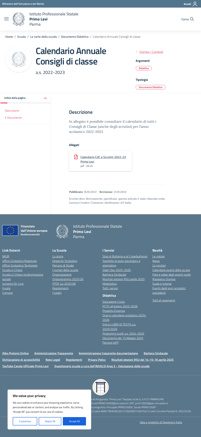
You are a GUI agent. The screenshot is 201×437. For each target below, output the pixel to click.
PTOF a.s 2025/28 (64, 283)
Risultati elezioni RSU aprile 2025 (123, 279)
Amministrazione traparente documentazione (108, 353)
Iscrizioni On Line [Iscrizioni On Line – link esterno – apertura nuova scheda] (13, 283)
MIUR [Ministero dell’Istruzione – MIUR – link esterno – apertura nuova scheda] (5, 256)
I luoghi (56, 292)
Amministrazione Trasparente (53, 353)
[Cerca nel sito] (187, 19)
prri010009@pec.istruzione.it (151, 403)
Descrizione (12, 110)
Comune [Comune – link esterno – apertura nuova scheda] (7, 292)
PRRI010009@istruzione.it (113, 403)
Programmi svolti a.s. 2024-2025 (123, 333)
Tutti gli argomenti (163, 300)
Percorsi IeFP (110, 342)
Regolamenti (60, 288)
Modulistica (109, 283)
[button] (25, 98)
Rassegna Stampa (163, 279)
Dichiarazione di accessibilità (21, 359)
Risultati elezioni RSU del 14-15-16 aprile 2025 (142, 359)
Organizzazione (62, 274)
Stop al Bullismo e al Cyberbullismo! (124, 256)
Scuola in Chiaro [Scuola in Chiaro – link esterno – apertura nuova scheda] (12, 270)
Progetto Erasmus (113, 310)
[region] (49, 409)
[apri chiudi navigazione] (6, 19)
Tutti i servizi (110, 288)
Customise (25, 421)
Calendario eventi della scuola (171, 270)
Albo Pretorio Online (15, 353)
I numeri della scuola (65, 270)
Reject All (50, 421)
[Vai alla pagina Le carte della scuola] (43, 36)
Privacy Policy (97, 359)
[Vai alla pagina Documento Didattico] (74, 36)
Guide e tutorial (162, 283)
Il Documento (13, 117)
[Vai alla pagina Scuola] (21, 36)
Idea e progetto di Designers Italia (161, 422)
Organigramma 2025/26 (67, 279)
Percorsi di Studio (63, 265)
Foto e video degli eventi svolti (171, 274)
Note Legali (53, 359)
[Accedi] (191, 4)
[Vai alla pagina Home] (9, 36)
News (156, 261)
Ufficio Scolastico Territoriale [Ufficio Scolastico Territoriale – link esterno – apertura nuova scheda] (19, 265)
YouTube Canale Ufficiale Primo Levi (25, 366)
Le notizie (158, 256)
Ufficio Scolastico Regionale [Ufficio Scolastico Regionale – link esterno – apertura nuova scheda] (19, 261)
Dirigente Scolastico (64, 261)
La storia (57, 256)
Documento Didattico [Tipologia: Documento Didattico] (150, 87)
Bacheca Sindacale (114, 274)
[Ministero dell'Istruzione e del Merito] (23, 4)
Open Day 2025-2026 (116, 270)
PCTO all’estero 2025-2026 (120, 306)
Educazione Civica (113, 301)
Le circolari (159, 265)
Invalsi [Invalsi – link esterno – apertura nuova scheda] (6, 288)
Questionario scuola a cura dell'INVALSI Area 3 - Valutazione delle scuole (102, 366)
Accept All (74, 421)
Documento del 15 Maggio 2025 (122, 338)
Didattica (144, 68)
